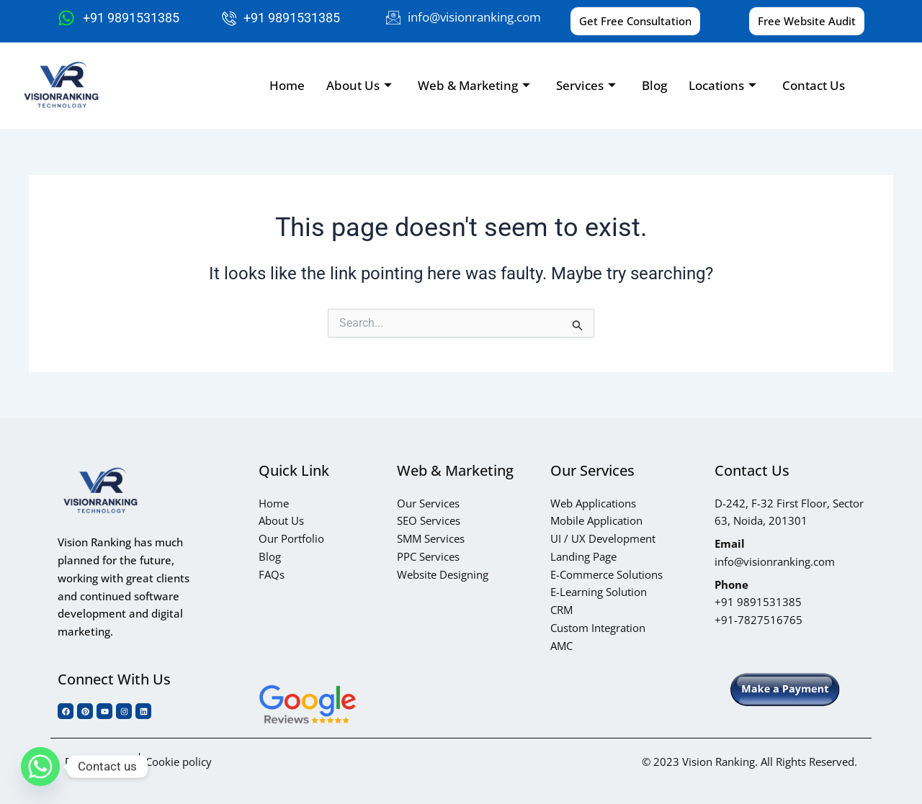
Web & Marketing (474, 85)
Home (287, 85)
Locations (722, 85)
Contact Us (813, 85)
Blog (654, 85)
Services (586, 85)
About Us (359, 85)
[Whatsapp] (40, 766)
